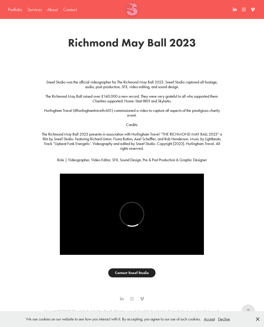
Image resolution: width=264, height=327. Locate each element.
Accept (209, 319)
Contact (70, 9)
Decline (224, 319)
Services (34, 9)
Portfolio (15, 9)
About (52, 9)
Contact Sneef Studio (132, 273)
